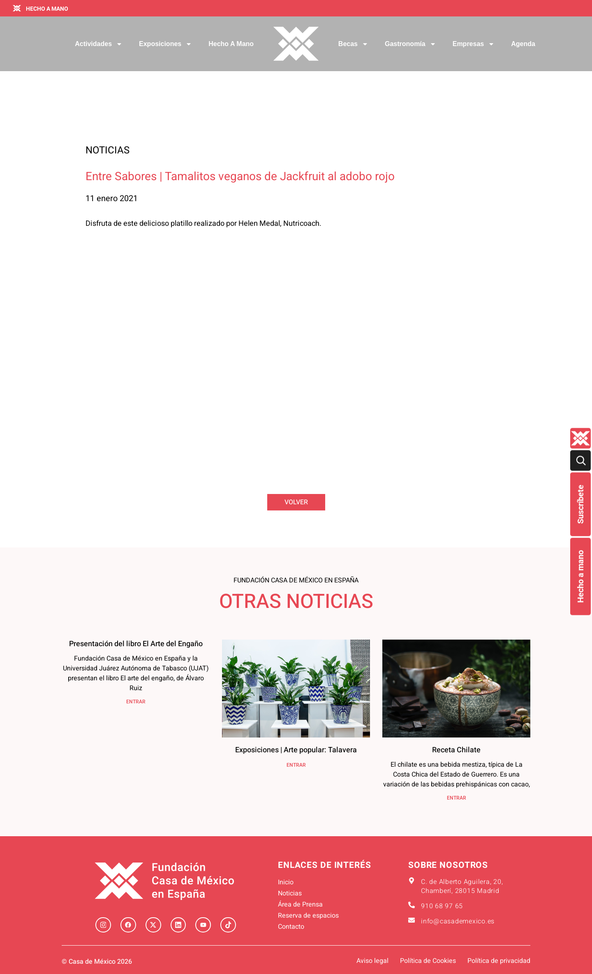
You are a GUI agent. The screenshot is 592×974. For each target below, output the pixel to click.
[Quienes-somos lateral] (580, 438)
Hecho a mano (580, 576)
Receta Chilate (456, 750)
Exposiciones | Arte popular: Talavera (296, 750)
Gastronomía (410, 44)
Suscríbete (580, 504)
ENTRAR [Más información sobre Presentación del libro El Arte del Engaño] (136, 702)
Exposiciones (165, 44)
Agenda (523, 43)
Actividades (99, 44)
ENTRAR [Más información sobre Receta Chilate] (456, 798)
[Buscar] (580, 460)
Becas (353, 44)
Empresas (474, 44)
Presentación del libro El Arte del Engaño (136, 643)
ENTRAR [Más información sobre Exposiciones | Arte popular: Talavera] (296, 765)
